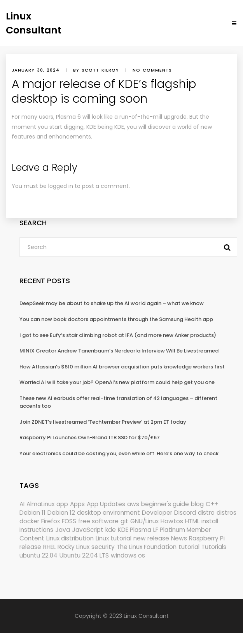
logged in (60, 186)
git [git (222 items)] (124, 521)
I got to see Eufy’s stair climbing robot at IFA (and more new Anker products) (117, 335)
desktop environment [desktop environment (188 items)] (108, 513)
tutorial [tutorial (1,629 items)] (188, 547)
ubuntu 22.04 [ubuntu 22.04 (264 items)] (38, 555)
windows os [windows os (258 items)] (128, 555)
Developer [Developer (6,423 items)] (157, 513)
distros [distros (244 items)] (226, 513)
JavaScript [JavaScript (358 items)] (87, 530)
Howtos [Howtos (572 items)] (172, 521)
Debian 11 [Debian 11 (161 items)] (32, 513)
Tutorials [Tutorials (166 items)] (213, 547)
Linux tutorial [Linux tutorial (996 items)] (113, 538)
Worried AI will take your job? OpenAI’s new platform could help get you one (117, 382)
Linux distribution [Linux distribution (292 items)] (70, 538)
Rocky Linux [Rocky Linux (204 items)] (73, 547)
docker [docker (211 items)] (29, 521)
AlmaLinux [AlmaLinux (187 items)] (40, 504)
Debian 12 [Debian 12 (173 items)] (61, 513)
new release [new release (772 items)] (151, 538)
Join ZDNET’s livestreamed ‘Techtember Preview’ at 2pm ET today (102, 422)
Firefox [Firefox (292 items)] (50, 521)
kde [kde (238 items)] (110, 530)
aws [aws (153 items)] (133, 504)
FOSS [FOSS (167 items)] (69, 521)
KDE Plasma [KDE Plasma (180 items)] (134, 530)
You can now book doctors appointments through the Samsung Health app (116, 319)
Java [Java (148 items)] (62, 530)
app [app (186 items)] (62, 504)
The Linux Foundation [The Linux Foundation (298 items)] (147, 547)
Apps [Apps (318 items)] (77, 504)
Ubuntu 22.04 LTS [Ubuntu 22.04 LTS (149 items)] (84, 555)
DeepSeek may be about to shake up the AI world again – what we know (111, 303)
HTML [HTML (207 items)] (192, 521)
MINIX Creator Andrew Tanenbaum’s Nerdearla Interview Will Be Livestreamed (119, 350)
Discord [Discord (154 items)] (185, 513)
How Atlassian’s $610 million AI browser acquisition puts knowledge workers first (122, 366)
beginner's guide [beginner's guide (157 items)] (165, 504)
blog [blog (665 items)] (197, 504)
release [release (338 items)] (30, 547)
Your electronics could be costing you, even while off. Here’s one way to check (119, 453)
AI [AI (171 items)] (21, 504)
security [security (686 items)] (103, 547)
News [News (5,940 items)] (179, 538)
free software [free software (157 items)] (98, 521)
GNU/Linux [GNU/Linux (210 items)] (144, 521)
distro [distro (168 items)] (206, 513)
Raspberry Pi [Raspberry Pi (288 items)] (207, 538)
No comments (152, 70)
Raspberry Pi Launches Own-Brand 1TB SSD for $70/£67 (89, 437)
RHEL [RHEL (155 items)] (49, 547)
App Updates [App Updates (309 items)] (106, 504)
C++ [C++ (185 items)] (212, 504)
